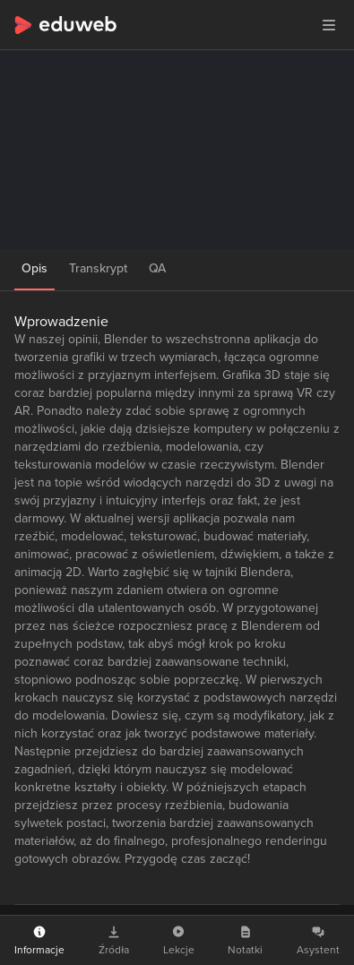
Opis (34, 268)
